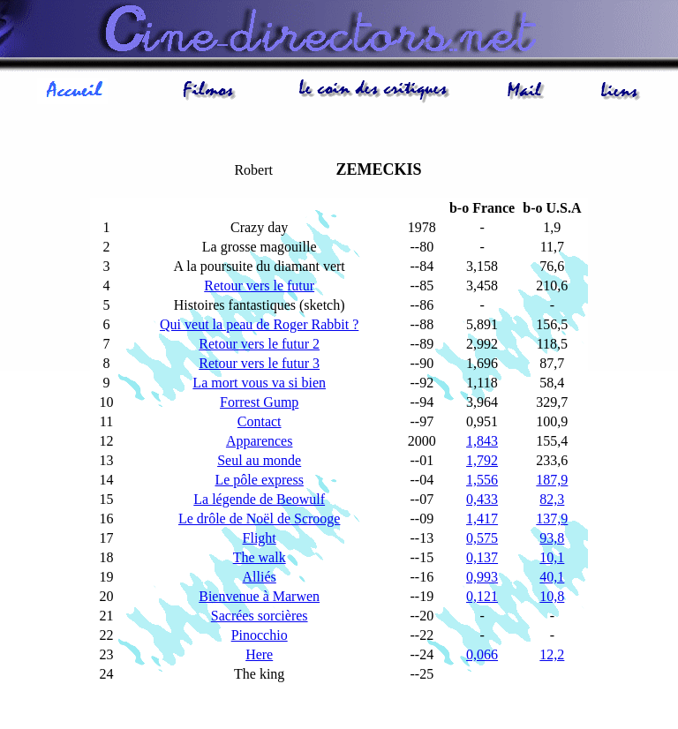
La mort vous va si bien (259, 382)
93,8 (551, 537)
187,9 (552, 479)
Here (259, 654)
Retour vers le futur (259, 285)
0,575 (482, 537)
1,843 (482, 440)
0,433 (482, 499)
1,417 (482, 518)
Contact (259, 421)
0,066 (482, 654)
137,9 (552, 518)
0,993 (482, 576)
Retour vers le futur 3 (259, 363)
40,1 (551, 576)
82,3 (551, 499)
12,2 (551, 654)
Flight (259, 537)
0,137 (482, 557)
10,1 (551, 557)
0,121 (482, 596)
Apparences (259, 440)
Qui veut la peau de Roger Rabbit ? (259, 324)
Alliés (259, 576)
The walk (259, 557)
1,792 (482, 460)
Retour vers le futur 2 (259, 343)
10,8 (551, 596)
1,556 (482, 479)
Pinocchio (259, 635)
